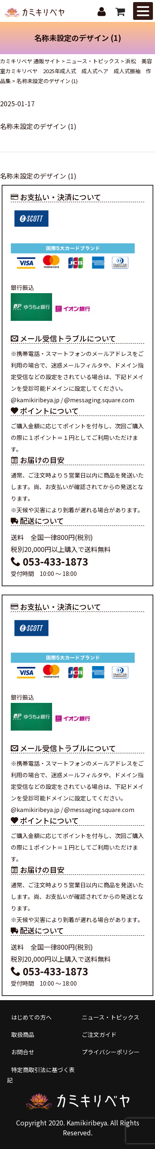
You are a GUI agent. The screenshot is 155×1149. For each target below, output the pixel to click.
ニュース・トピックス (110, 1017)
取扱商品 (22, 1034)
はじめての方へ (31, 1017)
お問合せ (22, 1052)
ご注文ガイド (99, 1034)
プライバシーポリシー (111, 1052)
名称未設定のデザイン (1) (38, 126)
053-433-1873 (49, 561)
